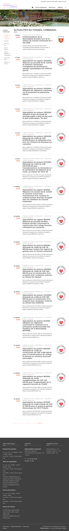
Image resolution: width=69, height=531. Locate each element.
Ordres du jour (6, 44)
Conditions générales (16, 526)
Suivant (39, 423)
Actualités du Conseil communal (7, 37)
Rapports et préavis (7, 62)
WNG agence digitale (60, 528)
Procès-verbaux (6, 48)
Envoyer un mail (29, 461)
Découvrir (52, 7)
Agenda (49, 1)
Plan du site (6, 526)
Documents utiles (7, 58)
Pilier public (54, 1)
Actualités (43, 1)
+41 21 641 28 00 (32, 459)
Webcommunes (44, 528)
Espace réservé (62, 1)
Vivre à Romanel (41, 7)
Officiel (60, 7)
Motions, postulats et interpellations (7, 53)
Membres (6, 41)
